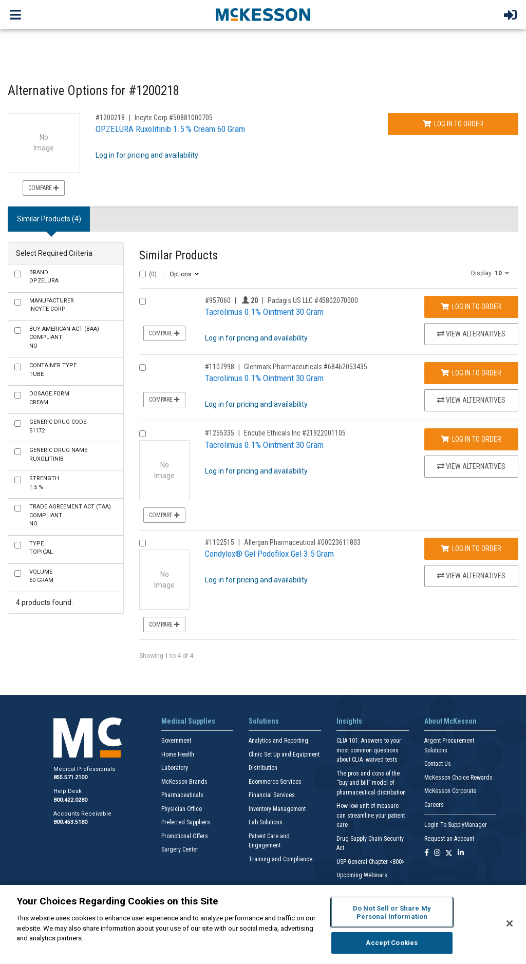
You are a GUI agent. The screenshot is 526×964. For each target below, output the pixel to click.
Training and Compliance (280, 859)
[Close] (509, 923)
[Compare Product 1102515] (142, 543)
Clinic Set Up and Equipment (284, 754)
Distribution (263, 767)
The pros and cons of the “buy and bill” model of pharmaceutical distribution (371, 783)
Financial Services (272, 795)
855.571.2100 (70, 777)
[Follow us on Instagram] (437, 853)
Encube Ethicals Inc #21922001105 (295, 433)
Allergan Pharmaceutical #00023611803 (302, 542)
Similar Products (178, 255)
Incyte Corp (51, 305)
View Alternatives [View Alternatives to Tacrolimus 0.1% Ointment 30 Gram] (471, 334)
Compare (43, 188)
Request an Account (449, 838)
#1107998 (219, 367)
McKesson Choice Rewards (458, 777)
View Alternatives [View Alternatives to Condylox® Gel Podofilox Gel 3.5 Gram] (471, 576)
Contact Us (437, 763)
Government (176, 740)
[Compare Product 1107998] (142, 367)
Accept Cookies (392, 943)
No (64, 337)
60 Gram (41, 576)
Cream (49, 398)
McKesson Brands (184, 781)
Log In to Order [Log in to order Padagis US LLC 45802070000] (471, 307)
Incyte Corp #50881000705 (174, 118)
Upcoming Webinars (361, 875)
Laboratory (174, 767)
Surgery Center (179, 849)
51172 (57, 426)
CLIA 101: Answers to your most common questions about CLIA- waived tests (368, 750)
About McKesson (450, 721)
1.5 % (44, 482)
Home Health (177, 754)
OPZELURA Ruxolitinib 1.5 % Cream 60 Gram (170, 129)
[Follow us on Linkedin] (461, 853)
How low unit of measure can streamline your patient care (370, 815)
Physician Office (181, 808)
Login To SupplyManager (455, 824)
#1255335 (219, 433)
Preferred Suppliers (185, 822)
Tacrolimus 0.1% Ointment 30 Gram (264, 312)
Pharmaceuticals (182, 795)
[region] (263, 924)
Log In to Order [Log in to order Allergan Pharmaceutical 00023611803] (471, 548)
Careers (434, 804)
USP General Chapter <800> (370, 861)
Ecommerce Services (275, 781)
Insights (349, 721)
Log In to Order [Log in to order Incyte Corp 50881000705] (453, 124)
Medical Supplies (188, 721)
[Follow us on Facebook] (426, 853)
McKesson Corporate (450, 791)
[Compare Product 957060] (142, 301)
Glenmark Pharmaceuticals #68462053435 (305, 367)
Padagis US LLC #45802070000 (313, 300)
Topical (41, 548)
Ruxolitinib (58, 454)
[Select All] (142, 274)
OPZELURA (44, 277)
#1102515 (219, 542)
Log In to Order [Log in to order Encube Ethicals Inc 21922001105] (471, 439)
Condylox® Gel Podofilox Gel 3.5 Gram (269, 554)
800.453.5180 (70, 822)
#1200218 (110, 118)
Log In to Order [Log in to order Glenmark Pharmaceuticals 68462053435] (471, 373)
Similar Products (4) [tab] (49, 219)
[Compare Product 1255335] (142, 433)
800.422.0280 (70, 800)
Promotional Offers (184, 836)
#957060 (218, 300)
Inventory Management (277, 808)
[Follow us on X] (449, 853)
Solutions (264, 721)
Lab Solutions (266, 822)
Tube (53, 369)
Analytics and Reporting (278, 740)
